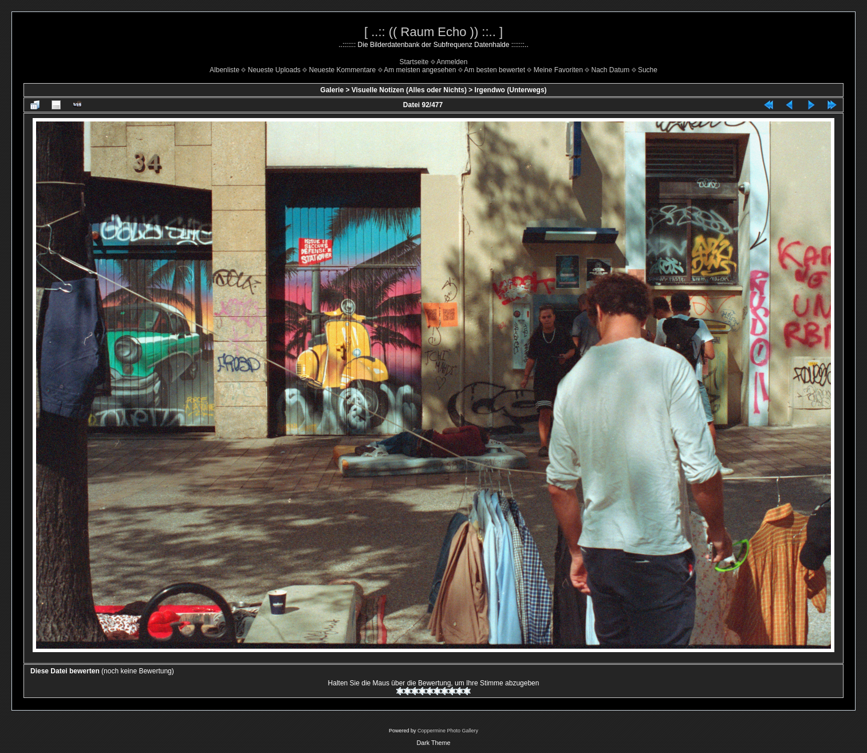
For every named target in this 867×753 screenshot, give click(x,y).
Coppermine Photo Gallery (447, 731)
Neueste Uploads (274, 70)
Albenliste (224, 70)
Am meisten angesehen (420, 70)
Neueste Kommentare (342, 70)
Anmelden (451, 62)
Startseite (414, 62)
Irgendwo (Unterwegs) (511, 90)
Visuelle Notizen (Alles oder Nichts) (409, 90)
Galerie (332, 90)
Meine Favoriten (558, 70)
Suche (647, 70)
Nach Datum (611, 70)
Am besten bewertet (494, 70)
